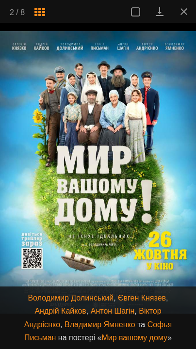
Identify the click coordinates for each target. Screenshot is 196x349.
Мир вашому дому (134, 337)
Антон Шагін (113, 311)
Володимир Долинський (71, 298)
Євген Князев (142, 298)
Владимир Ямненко (100, 324)
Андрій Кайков (60, 311)
